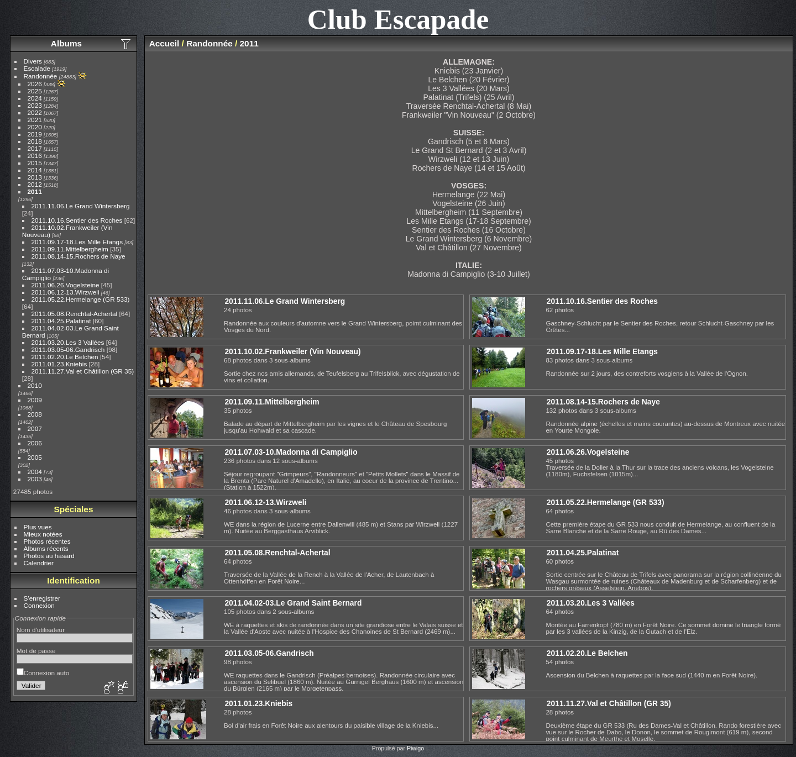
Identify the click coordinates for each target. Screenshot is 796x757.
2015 (35, 162)
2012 (35, 184)
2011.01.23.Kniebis (59, 363)
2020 (35, 126)
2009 (35, 399)
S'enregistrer (42, 598)
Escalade (37, 68)
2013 (35, 177)
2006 (35, 442)
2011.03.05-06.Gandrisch (68, 349)
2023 (35, 105)
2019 (35, 134)
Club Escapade (398, 19)
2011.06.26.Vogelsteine (66, 284)
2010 (35, 385)
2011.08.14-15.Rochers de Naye (78, 256)
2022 (35, 112)
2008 (35, 414)
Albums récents (46, 548)
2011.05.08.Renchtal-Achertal (75, 313)
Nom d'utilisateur (41, 629)
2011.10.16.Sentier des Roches (77, 220)
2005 (35, 457)
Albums (66, 43)
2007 (35, 428)
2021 (35, 119)
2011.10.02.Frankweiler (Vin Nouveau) (292, 351)
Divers (33, 61)
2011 (35, 191)
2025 (35, 90)
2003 (35, 478)
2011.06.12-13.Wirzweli (66, 292)
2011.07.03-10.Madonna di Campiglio (290, 452)
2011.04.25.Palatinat (61, 320)
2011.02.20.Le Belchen (65, 356)
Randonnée (40, 76)
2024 (35, 98)
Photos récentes (47, 541)
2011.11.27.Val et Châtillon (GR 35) (83, 371)
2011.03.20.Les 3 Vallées (68, 342)
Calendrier (39, 562)
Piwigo (415, 748)
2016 (35, 155)
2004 (35, 471)
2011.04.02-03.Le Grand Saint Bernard (293, 602)
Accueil (164, 43)
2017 (35, 148)
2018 (35, 141)
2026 (35, 83)
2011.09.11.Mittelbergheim (70, 249)
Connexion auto (43, 672)
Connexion (39, 605)
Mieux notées (43, 534)
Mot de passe (36, 650)
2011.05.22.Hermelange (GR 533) (81, 299)
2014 (35, 170)
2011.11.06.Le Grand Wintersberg (81, 205)
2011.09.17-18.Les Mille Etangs (77, 241)
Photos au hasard (49, 555)
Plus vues (38, 526)
